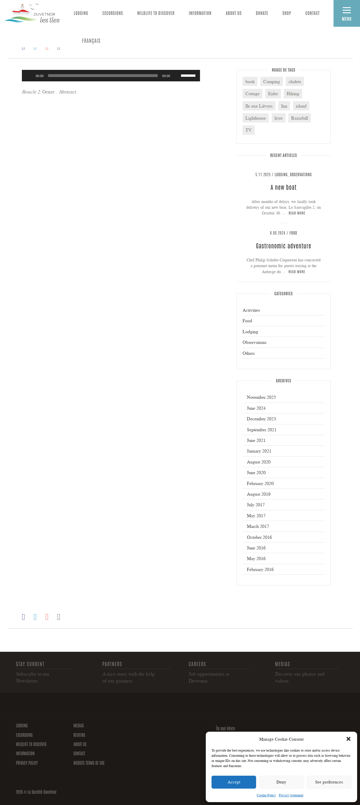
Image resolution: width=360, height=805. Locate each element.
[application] (111, 75)
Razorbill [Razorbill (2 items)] (299, 118)
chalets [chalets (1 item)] (295, 81)
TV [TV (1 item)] (248, 130)
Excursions (112, 13)
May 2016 (256, 558)
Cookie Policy (266, 795)
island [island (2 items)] (301, 106)
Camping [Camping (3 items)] (271, 81)
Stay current (30, 663)
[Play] (29, 75)
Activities (251, 310)
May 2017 (256, 515)
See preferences (329, 782)
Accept (234, 782)
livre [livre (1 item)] (279, 118)
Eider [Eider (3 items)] (273, 93)
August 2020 (259, 462)
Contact (312, 13)
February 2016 (260, 569)
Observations (301, 174)
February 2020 (260, 483)
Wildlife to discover (156, 13)
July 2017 (256, 504)
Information (200, 13)
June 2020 (256, 472)
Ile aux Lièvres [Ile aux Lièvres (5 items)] (259, 106)
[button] (348, 739)
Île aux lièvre (225, 728)
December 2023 (261, 418)
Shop (287, 13)
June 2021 (256, 440)
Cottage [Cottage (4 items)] (252, 93)
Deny (281, 782)
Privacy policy (27, 762)
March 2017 (258, 526)
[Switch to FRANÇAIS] (91, 40)
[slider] (102, 75)
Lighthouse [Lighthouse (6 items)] (255, 118)
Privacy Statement (291, 795)
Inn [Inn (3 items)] (284, 106)
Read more (297, 212)
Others (249, 353)
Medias (282, 663)
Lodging (81, 13)
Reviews (79, 734)
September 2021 (262, 429)
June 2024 (256, 408)
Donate (262, 13)
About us (234, 13)
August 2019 (259, 494)
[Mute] (176, 75)
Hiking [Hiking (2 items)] (293, 93)
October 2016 (259, 537)
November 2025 (261, 397)
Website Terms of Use (89, 762)
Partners (112, 663)
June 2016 (256, 548)
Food (293, 232)
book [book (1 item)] (250, 81)
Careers (197, 663)
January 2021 (259, 451)
